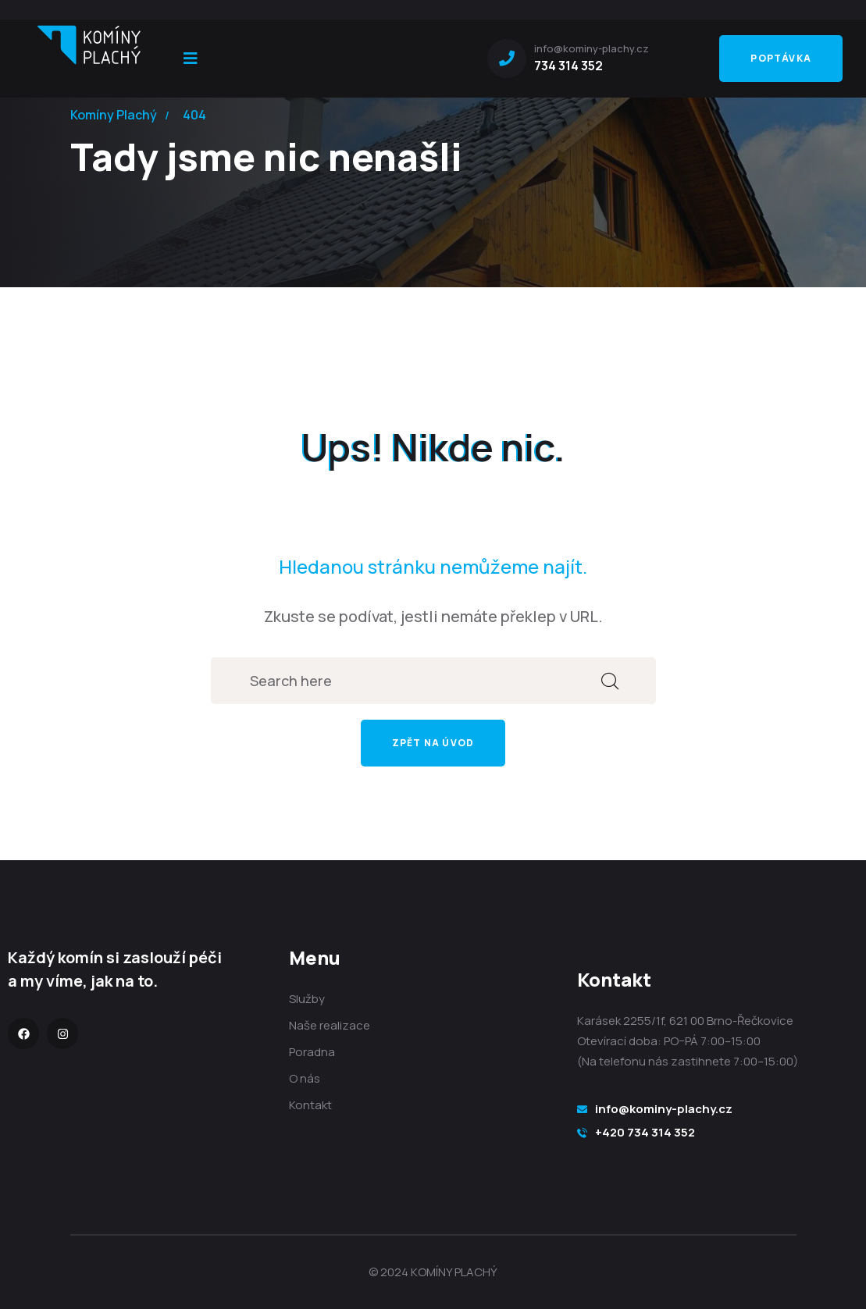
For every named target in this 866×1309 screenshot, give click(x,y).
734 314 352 (568, 65)
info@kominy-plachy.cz (663, 1109)
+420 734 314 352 (645, 1132)
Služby (307, 999)
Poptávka (780, 58)
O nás (304, 1078)
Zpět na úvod (433, 742)
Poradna (312, 1052)
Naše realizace (329, 1025)
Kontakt (310, 1105)
